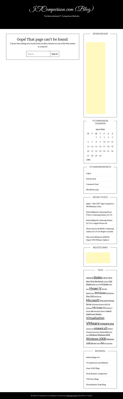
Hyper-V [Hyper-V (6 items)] (95, 288)
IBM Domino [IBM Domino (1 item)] (110, 293)
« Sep (88, 159)
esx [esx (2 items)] (93, 284)
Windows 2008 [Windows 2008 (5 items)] (96, 338)
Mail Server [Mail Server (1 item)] (97, 296)
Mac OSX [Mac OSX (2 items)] (90, 296)
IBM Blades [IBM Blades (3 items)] (100, 292)
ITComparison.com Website (97, 363)
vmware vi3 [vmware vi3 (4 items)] (100, 328)
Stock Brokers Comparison (96, 374)
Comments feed (92, 184)
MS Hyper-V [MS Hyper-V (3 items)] (98, 307)
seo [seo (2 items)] (93, 314)
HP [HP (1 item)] (99, 284)
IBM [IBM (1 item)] (103, 289)
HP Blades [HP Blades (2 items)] (104, 284)
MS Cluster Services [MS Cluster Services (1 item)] (98, 304)
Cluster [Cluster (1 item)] (106, 281)
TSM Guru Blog (92, 379)
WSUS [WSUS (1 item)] (98, 343)
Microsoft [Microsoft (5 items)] (92, 300)
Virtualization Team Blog (96, 384)
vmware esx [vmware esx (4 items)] (107, 323)
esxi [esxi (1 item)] (96, 284)
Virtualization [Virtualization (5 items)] (95, 318)
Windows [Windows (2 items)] (93, 335)
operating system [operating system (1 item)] (99, 311)
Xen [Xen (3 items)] (103, 343)
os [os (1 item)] (105, 311)
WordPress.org (92, 189)
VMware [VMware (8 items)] (93, 323)
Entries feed (91, 179)
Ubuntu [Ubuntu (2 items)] (98, 314)
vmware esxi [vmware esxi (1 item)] (90, 328)
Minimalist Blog (72, 396)
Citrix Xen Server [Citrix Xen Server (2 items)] (96, 281)
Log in (88, 173)
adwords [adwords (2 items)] (89, 277)
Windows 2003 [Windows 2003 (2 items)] (104, 335)
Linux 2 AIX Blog (92, 368)
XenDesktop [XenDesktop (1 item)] (108, 343)
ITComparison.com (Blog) (61, 9)
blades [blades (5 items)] (98, 277)
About (61, 26)
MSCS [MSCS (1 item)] (106, 304)
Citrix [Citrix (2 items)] (104, 277)
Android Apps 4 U (93, 357)
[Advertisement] (95, 78)
